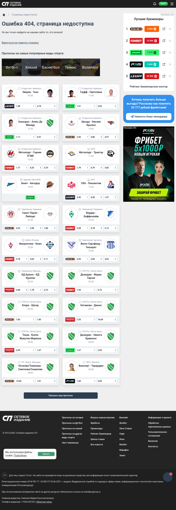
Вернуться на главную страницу (20, 42)
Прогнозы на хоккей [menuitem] (72, 428)
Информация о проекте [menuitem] (159, 417)
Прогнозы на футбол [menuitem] (72, 423)
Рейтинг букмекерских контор (149, 86)
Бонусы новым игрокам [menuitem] (103, 417)
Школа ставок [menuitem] (98, 439)
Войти (163, 4)
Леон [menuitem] (121, 439)
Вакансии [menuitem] (153, 441)
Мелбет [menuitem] (123, 444)
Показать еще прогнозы (61, 395)
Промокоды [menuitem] (97, 428)
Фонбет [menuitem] (123, 423)
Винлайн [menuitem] (123, 417)
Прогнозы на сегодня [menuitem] (72, 417)
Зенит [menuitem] (122, 455)
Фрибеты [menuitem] (95, 423)
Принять (46, 454)
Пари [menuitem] (121, 434)
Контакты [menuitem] (153, 446)
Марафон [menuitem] (124, 450)
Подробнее (20, 455)
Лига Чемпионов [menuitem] (70, 443)
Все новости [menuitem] (97, 444)
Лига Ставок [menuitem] (125, 428)
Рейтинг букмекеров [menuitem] (101, 434)
